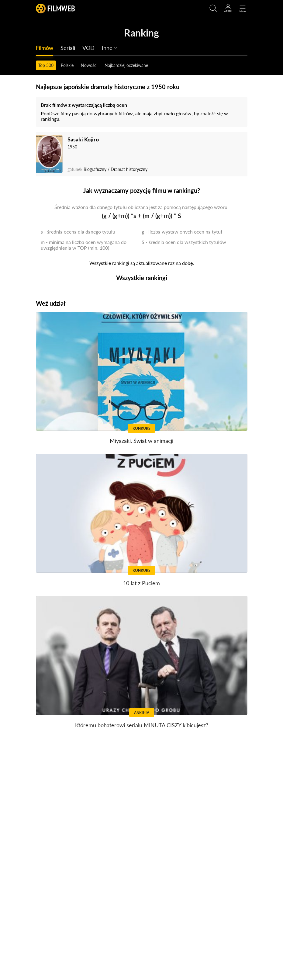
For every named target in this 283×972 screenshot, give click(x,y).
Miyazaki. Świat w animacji (141, 440)
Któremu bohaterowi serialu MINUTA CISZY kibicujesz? (141, 725)
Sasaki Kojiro (83, 139)
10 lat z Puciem (141, 583)
